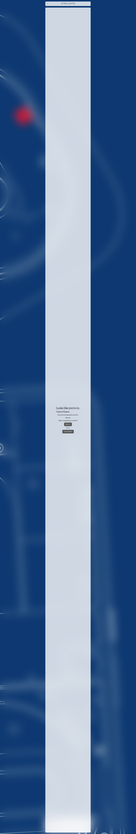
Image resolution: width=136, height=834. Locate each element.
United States (68, 431)
